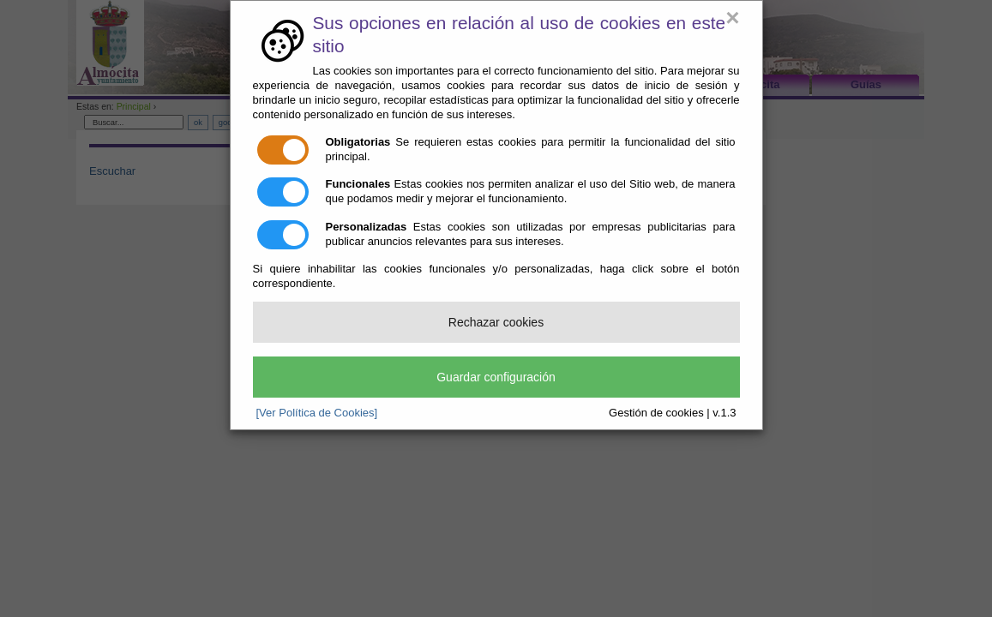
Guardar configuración (496, 377)
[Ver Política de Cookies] (317, 412)
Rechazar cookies (496, 322)
